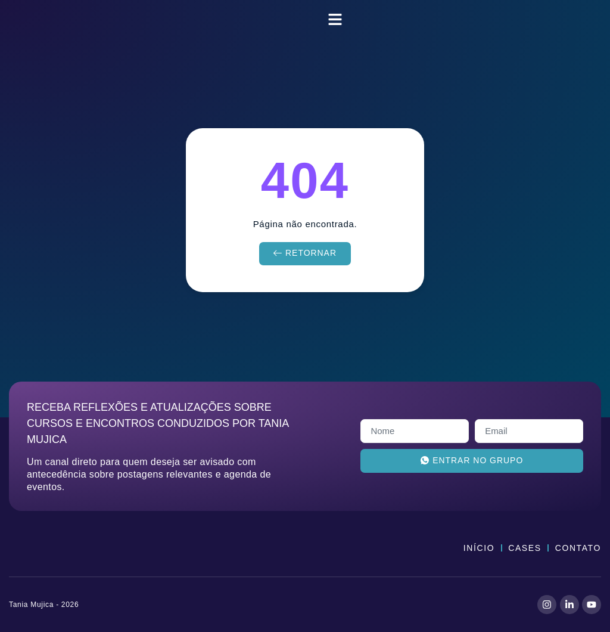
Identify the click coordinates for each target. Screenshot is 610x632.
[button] (335, 19)
